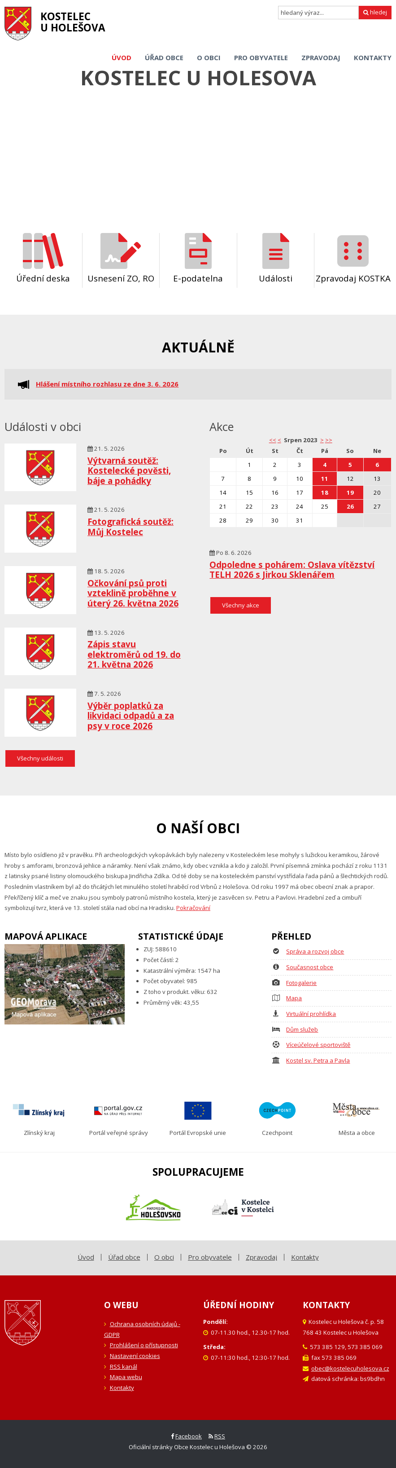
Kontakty (122, 1388)
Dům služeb (302, 1029)
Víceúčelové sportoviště (318, 1045)
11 (324, 479)
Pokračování (193, 908)
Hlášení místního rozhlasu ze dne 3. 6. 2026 (107, 384)
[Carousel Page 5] (229, 192)
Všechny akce (240, 605)
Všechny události (40, 758)
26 (350, 506)
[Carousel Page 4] (219, 192)
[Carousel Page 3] (209, 192)
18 (324, 492)
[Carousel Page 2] (199, 192)
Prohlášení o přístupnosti (144, 1345)
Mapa (294, 998)
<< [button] (272, 440)
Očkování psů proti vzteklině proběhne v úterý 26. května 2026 (132, 593)
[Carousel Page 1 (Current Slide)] (189, 192)
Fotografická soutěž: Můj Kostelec (130, 526)
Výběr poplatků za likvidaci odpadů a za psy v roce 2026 (130, 715)
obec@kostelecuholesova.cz (350, 1368)
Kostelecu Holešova (72, 22)
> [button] (322, 440)
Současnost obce (309, 967)
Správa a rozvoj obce (315, 951)
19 (350, 492)
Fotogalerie (301, 983)
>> (328, 440)
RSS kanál (123, 1367)
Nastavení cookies (135, 1356)
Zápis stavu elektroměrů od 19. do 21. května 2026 (134, 654)
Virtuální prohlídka (311, 1014)
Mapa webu (126, 1377)
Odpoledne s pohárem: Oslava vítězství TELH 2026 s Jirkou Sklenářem (291, 569)
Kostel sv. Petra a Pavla (318, 1060)
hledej (375, 12)
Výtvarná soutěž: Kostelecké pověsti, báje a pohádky (129, 470)
